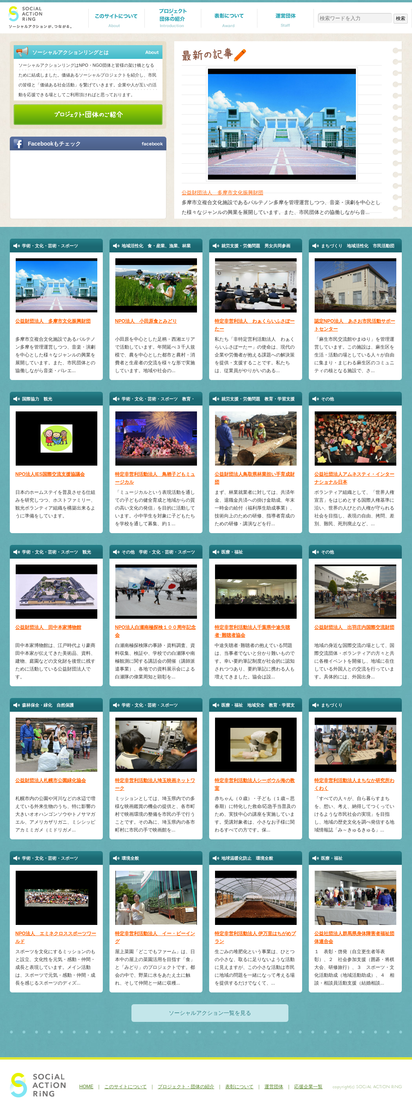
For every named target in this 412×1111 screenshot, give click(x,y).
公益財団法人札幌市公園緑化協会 (50, 780)
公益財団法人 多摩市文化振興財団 (222, 193)
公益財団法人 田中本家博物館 (48, 627)
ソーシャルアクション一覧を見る (210, 1013)
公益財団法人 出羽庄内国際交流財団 (354, 627)
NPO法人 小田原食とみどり (146, 321)
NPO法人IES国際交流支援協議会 (50, 474)
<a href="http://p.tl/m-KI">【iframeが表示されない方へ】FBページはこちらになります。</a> (83, 183)
